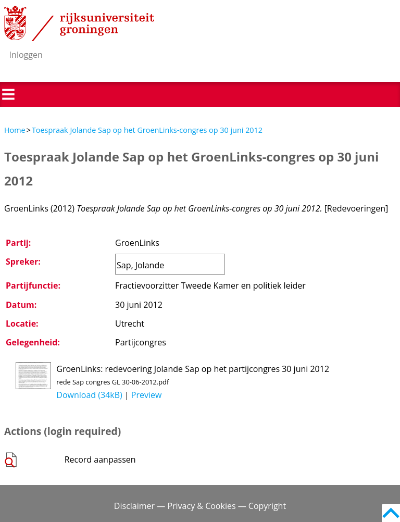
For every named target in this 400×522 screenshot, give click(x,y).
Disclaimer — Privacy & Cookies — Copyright (200, 506)
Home (15, 130)
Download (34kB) (89, 395)
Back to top (391, 513)
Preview (146, 395)
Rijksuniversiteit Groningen (79, 23)
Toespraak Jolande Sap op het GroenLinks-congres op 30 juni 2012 (147, 130)
